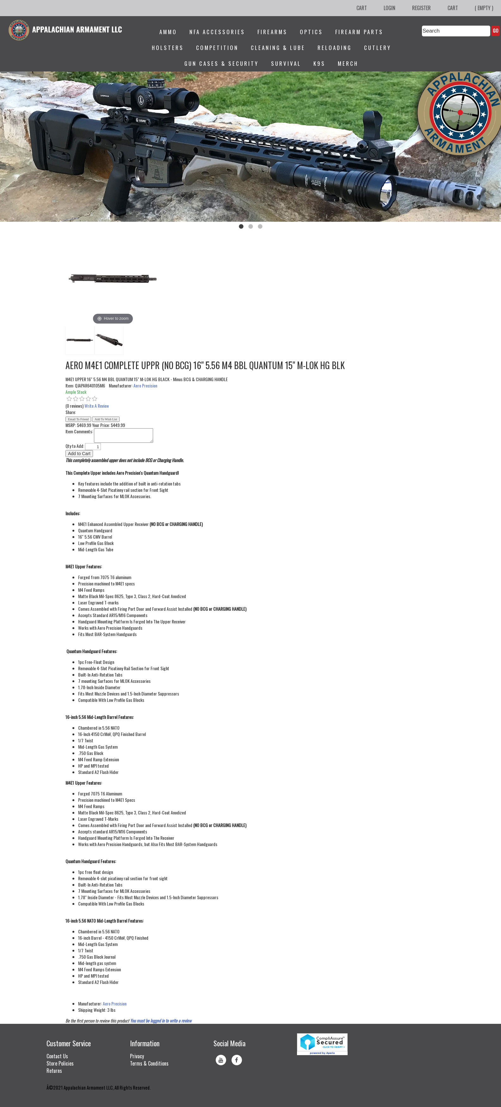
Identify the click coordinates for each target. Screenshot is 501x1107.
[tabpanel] (250, 146)
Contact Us (57, 1056)
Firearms (272, 32)
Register (421, 8)
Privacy (137, 1056)
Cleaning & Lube (278, 48)
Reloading (335, 48)
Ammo (168, 32)
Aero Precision (145, 385)
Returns (54, 1070)
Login (389, 8)
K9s (319, 63)
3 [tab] (260, 226)
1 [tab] (241, 226)
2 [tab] (250, 226)
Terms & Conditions (149, 1063)
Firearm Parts (359, 32)
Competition (217, 48)
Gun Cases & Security (221, 63)
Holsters (168, 48)
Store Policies (60, 1063)
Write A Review (96, 405)
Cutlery (377, 48)
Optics (311, 32)
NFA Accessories (217, 32)
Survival (286, 63)
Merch (348, 63)
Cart (361, 8)
